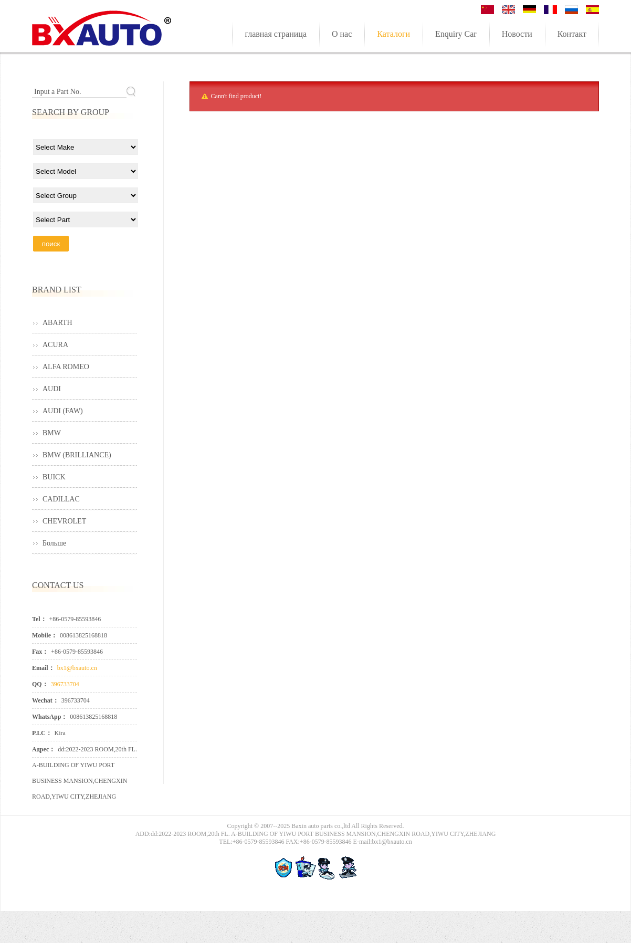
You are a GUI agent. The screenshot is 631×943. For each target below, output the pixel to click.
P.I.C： (42, 733)
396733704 (65, 684)
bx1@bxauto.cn (77, 668)
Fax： (40, 651)
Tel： (39, 619)
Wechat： (45, 700)
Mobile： (44, 635)
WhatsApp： (49, 716)
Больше (54, 543)
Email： (43, 668)
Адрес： (43, 749)
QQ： (40, 684)
